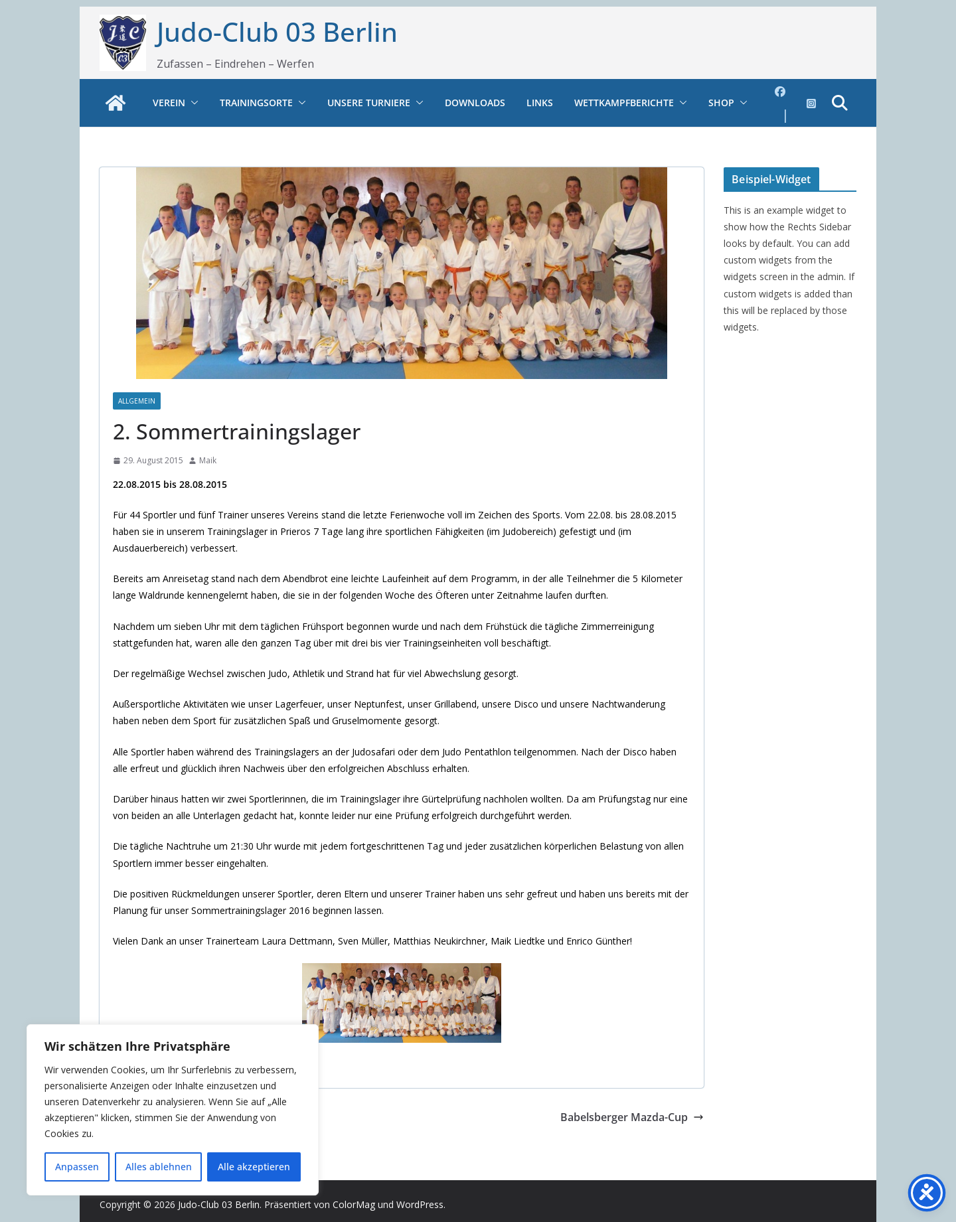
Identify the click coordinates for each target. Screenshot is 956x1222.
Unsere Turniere (368, 102)
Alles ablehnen (158, 1166)
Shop (721, 102)
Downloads (475, 102)
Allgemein (136, 401)
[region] (173, 1109)
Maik (207, 460)
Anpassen (77, 1166)
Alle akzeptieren (254, 1166)
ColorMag (354, 1204)
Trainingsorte (256, 102)
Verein (169, 102)
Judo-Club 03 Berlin (277, 31)
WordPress (419, 1204)
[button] (192, 103)
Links (539, 102)
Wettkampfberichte (624, 102)
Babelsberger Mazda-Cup (632, 1117)
